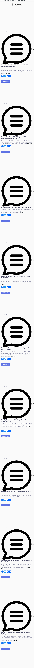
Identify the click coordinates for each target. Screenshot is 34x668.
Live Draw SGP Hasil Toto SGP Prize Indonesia (16, 207)
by (4, 31)
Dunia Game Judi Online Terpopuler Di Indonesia (14, 0)
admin (7, 31)
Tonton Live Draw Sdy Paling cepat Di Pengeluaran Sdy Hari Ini (13, 137)
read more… (7, 73)
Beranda (14, 5)
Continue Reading (5, 81)
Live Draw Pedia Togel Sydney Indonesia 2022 (16, 491)
